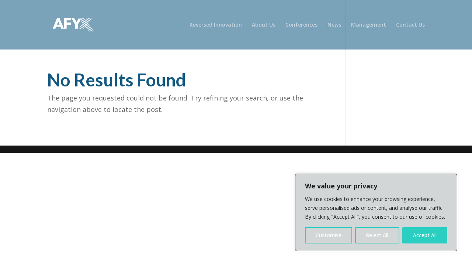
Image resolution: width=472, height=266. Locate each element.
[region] (376, 212)
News (334, 25)
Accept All (425, 235)
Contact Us (410, 25)
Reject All (377, 235)
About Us (263, 25)
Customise (328, 235)
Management (368, 25)
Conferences (301, 25)
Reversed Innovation (216, 25)
